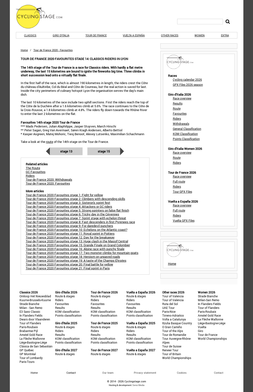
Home (24, 50)
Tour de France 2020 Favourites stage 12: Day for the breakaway (70, 237)
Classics (30, 35)
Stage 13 (66, 151)
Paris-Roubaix (28, 327)
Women (200, 35)
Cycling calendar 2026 (187, 79)
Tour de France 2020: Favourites (48, 183)
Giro (200, 331)
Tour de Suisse (171, 346)
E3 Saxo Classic (29, 311)
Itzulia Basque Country (177, 323)
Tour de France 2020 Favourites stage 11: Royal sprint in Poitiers (70, 233)
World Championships (176, 358)
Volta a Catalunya (174, 319)
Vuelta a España (134, 35)
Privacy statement (145, 372)
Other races (169, 35)
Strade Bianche (29, 304)
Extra (225, 35)
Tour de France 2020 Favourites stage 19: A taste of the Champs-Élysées (76, 260)
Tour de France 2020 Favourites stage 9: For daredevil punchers (69, 226)
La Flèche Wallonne (32, 338)
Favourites (180, 113)
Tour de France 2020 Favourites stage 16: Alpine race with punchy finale (75, 249)
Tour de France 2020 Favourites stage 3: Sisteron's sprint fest (68, 202)
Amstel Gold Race (30, 335)
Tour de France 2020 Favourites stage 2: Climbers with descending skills (75, 199)
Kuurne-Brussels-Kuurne (35, 300)
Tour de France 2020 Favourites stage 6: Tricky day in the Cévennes (72, 214)
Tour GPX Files (182, 191)
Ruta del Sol (170, 304)
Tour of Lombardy (31, 358)
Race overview (182, 98)
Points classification (68, 315)
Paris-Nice (168, 311)
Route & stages (65, 296)
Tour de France (96, 35)
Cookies (182, 372)
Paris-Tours (26, 362)
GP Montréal (27, 354)
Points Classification (186, 139)
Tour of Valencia (173, 296)
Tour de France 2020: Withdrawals (49, 179)
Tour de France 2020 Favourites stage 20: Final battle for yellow (69, 264)
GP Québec (26, 350)
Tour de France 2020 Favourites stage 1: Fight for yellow (64, 195)
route (49, 142)
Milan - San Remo (30, 308)
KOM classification (67, 311)
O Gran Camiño (172, 327)
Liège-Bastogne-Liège (33, 342)
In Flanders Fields (30, 315)
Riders (177, 118)
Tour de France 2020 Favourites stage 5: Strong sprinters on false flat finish (77, 210)
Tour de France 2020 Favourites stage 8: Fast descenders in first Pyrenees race (80, 222)
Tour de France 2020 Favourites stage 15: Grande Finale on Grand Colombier (78, 245)
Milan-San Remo (208, 300)
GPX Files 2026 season (188, 84)
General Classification (187, 129)
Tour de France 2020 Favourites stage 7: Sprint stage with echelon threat (76, 218)
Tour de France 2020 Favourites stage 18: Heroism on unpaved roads (73, 256)
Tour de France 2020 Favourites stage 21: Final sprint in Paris (68, 268)
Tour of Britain (171, 354)
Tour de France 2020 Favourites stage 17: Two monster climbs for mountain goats (82, 253)
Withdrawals (181, 124)
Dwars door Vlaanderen (34, 319)
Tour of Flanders (30, 323)
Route (177, 108)
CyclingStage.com (42, 16)
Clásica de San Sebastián (35, 346)
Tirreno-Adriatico (173, 315)
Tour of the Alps (172, 331)
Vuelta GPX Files (184, 220)
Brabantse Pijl (28, 331)
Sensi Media (138, 385)
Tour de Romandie (174, 335)
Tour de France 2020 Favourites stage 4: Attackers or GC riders (69, 206)
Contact (218, 372)
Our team (108, 372)
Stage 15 (104, 151)
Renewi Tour (170, 350)
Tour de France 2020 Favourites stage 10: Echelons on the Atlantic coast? (76, 229)
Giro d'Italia (61, 35)
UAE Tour (168, 308)
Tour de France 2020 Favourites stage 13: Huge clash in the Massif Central (77, 241)
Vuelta (202, 327)
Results (177, 103)
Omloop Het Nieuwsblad (35, 296)
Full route (179, 181)
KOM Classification (185, 134)
